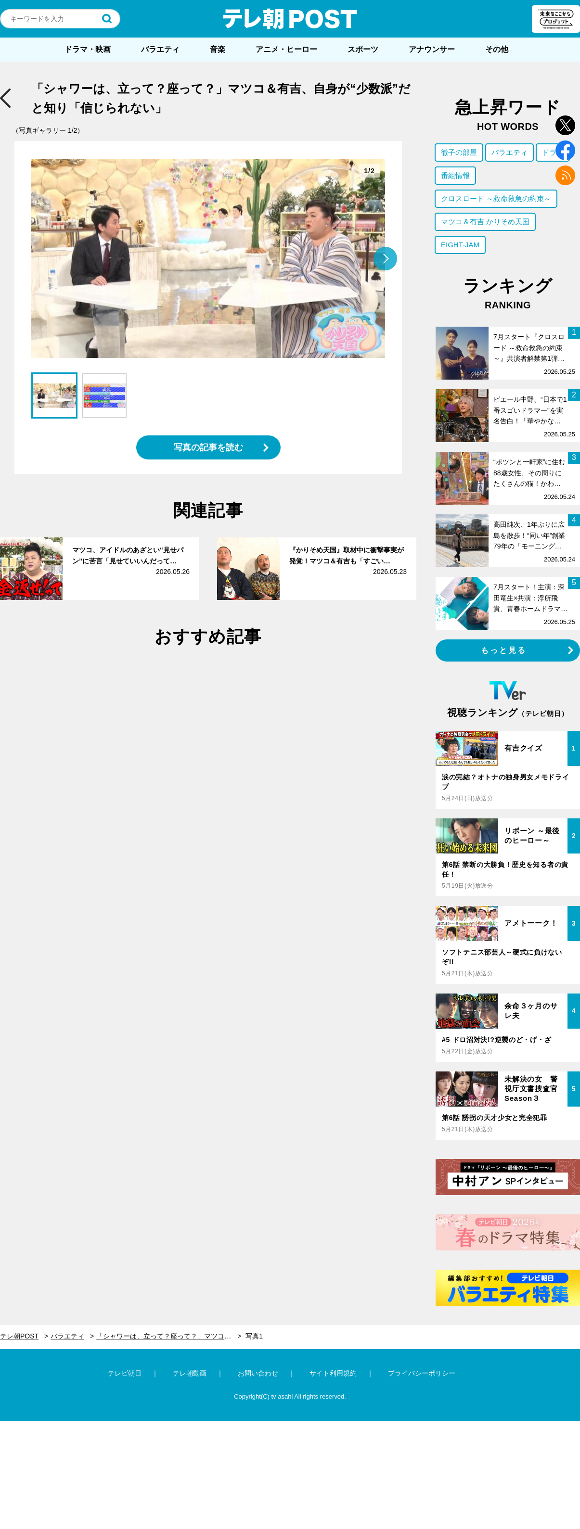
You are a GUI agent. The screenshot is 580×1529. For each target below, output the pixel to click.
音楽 (217, 49)
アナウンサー (432, 49)
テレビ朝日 (125, 1373)
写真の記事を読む (208, 447)
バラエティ (160, 49)
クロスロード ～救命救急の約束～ (496, 198)
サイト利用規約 (333, 1373)
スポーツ (363, 49)
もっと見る (504, 650)
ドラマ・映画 (87, 49)
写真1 (254, 1336)
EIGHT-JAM (460, 245)
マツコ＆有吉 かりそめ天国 (485, 221)
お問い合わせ (258, 1373)
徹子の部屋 (459, 152)
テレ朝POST (290, 18)
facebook (565, 150)
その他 (496, 49)
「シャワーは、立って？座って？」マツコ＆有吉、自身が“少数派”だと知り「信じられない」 (168, 1336)
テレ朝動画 (189, 1373)
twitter (565, 125)
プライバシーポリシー (421, 1373)
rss (565, 175)
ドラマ (553, 152)
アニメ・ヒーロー (286, 49)
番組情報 (455, 175)
